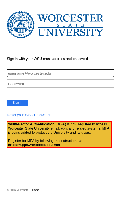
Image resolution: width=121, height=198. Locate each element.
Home (36, 189)
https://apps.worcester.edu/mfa (34, 145)
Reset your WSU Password (28, 115)
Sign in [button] (17, 102)
